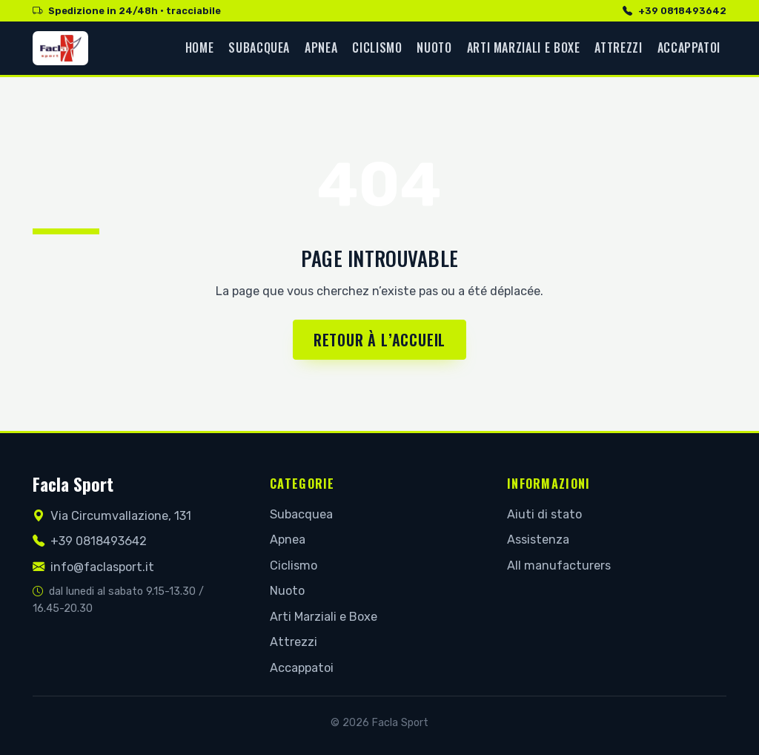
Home (199, 47)
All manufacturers (559, 565)
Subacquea (259, 47)
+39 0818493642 (674, 10)
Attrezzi (618, 47)
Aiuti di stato (544, 514)
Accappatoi (688, 47)
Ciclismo (377, 47)
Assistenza (538, 540)
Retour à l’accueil (379, 340)
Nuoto (434, 47)
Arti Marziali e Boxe (523, 47)
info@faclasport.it (93, 567)
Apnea (321, 47)
